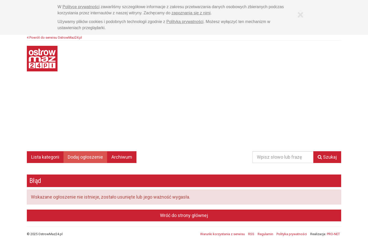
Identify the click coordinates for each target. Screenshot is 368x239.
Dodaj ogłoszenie (85, 157)
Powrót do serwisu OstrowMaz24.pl (54, 37)
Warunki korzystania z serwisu (222, 234)
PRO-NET (333, 234)
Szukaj (327, 157)
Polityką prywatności (184, 21)
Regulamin (265, 234)
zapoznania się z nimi (191, 13)
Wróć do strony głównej (184, 215)
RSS (251, 234)
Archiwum (121, 157)
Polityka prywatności (292, 234)
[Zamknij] (300, 15)
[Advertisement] (184, 115)
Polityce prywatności (81, 7)
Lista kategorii (45, 157)
